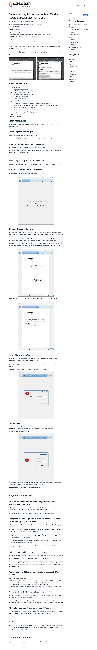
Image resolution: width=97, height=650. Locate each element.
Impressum (29, 647)
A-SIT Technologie (55, 525)
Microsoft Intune (73, 73)
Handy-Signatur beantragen (21, 89)
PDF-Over (16, 48)
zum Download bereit (40, 147)
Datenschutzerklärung (37, 647)
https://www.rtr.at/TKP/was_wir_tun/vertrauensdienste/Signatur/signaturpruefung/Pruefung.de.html (36, 586)
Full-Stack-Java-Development (76, 68)
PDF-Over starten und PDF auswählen (23, 94)
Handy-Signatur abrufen (20, 98)
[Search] (87, 5)
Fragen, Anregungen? (16, 116)
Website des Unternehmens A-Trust (27, 138)
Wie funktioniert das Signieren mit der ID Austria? (26, 112)
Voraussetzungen (15, 87)
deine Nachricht (22, 642)
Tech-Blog (80, 5)
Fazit (12, 114)
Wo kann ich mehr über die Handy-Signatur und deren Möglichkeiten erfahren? (33, 103)
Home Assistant (73, 71)
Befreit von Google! (74, 63)
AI (69, 58)
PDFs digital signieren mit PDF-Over (20, 92)
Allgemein (71, 59)
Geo (70, 69)
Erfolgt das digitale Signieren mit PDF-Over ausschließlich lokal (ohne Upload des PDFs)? (36, 105)
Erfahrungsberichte (73, 66)
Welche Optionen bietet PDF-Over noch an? (25, 107)
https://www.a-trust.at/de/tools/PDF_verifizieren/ (38, 582)
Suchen (70, 13)
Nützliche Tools (35, 21)
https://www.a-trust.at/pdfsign (37, 595)
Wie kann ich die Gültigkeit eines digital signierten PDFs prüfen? (30, 109)
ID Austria (42, 611)
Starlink (71, 78)
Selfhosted (71, 76)
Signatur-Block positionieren (21, 96)
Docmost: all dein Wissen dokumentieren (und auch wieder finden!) (77, 36)
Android (71, 61)
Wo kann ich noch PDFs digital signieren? (24, 111)
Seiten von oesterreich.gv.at (51, 513)
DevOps (71, 64)
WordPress (72, 81)
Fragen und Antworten (16, 101)
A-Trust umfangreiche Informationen (25, 507)
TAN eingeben (17, 100)
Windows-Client (28, 21)
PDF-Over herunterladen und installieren (24, 90)
